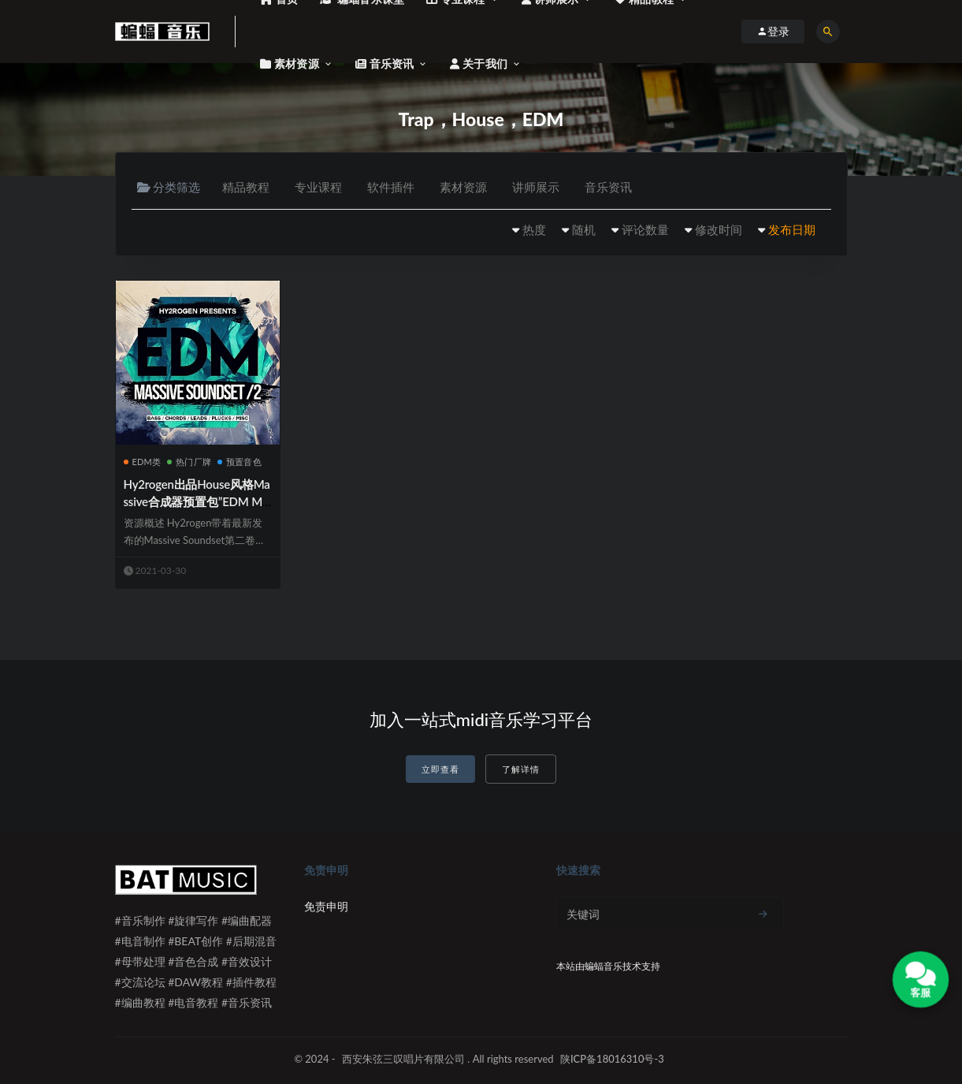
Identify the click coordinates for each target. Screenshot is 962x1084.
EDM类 (143, 461)
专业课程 (318, 187)
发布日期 (791, 229)
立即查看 (440, 769)
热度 (534, 229)
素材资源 (463, 187)
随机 (584, 229)
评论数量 (645, 229)
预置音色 (239, 461)
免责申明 (326, 906)
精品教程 (245, 187)
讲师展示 (535, 187)
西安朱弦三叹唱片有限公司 (403, 1058)
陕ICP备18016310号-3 (612, 1058)
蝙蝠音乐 (603, 966)
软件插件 (390, 187)
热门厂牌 (189, 461)
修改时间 (718, 229)
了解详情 (521, 769)
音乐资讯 (608, 187)
